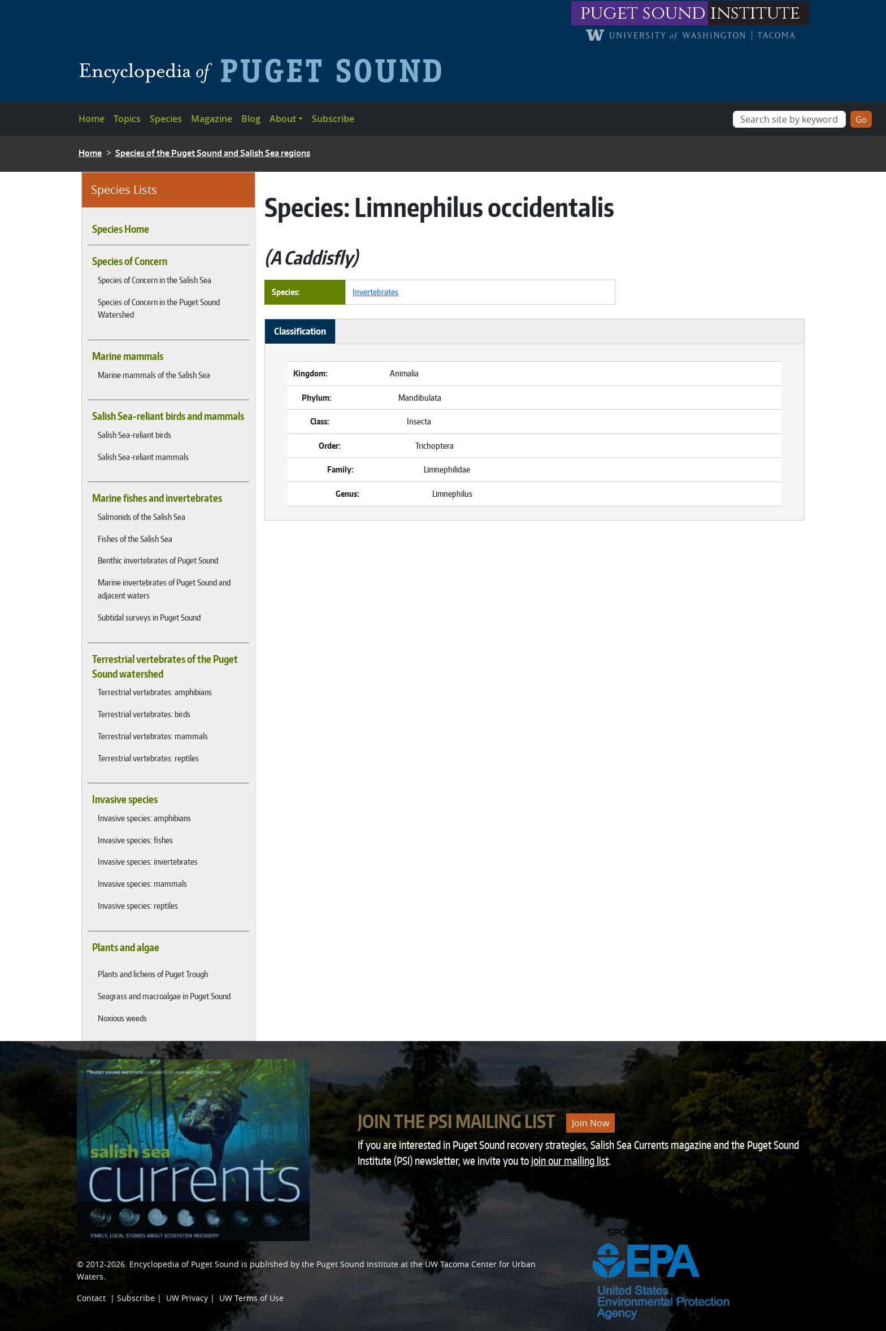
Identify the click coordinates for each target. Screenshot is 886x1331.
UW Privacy (187, 1298)
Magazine (211, 118)
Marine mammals (127, 356)
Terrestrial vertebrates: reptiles (148, 758)
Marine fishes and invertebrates (157, 498)
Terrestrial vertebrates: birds (144, 713)
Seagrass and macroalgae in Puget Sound (164, 995)
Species (166, 118)
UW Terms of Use (251, 1298)
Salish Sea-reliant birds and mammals (168, 416)
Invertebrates (375, 292)
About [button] (283, 118)
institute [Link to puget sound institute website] (755, 13)
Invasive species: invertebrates (148, 861)
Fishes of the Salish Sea (135, 538)
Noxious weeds (122, 1018)
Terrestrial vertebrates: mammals (153, 736)
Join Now (590, 1123)
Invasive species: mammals (142, 883)
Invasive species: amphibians (144, 817)
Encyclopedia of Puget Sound (184, 1264)
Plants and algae (125, 947)
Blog (250, 118)
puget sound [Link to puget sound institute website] (643, 13)
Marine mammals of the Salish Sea (154, 374)
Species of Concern (129, 261)
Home (92, 118)
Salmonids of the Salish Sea (141, 516)
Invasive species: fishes (135, 840)
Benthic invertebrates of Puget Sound (158, 560)
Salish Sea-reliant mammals (143, 456)
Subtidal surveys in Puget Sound (149, 617)
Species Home (120, 229)
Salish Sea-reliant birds (134, 434)
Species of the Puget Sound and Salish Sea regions (212, 153)
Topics (127, 118)
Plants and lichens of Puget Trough (153, 973)
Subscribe (333, 118)
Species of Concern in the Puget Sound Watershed (159, 308)
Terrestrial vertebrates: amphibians (155, 691)
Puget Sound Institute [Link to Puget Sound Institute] (357, 1264)
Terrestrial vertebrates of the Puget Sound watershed (165, 666)
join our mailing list (570, 1161)
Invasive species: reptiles (138, 905)
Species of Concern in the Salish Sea (154, 279)
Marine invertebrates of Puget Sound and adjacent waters (164, 588)
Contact (91, 1298)
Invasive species (125, 799)
